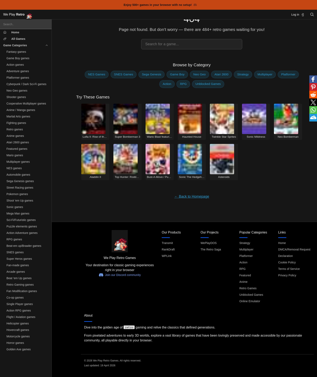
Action (167, 84)
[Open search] (312, 14)
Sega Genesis (151, 74)
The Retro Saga (211, 249)
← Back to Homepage (191, 196)
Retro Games (248, 288)
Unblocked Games (208, 84)
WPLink (167, 256)
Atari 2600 (221, 74)
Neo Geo (199, 74)
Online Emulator (249, 301)
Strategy (243, 74)
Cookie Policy (287, 262)
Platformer (288, 74)
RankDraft (168, 249)
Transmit (167, 243)
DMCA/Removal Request (294, 249)
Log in (297, 14)
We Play (17, 14)
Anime (243, 281)
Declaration (285, 256)
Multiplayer (265, 74)
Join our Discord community (120, 274)
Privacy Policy (287, 275)
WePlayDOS (209, 243)
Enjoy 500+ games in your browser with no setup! (160, 4)
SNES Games (123, 74)
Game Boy (177, 74)
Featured (245, 275)
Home (282, 243)
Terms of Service (289, 268)
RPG (183, 84)
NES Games (96, 74)
